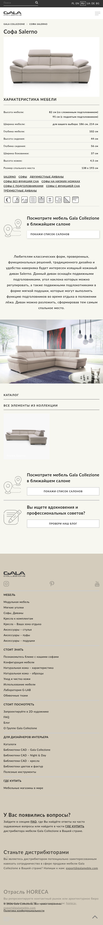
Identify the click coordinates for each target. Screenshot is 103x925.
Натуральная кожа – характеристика (28, 667)
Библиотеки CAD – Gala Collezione (27, 749)
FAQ (6, 717)
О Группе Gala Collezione (20, 728)
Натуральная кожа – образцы (24, 673)
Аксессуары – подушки (19, 640)
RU (83, 3)
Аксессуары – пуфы (17, 635)
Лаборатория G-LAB (17, 689)
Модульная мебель (16, 601)
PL (73, 3)
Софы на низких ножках (61, 181)
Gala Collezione (14, 24)
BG (97, 3)
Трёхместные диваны (20, 190)
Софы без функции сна (21, 181)
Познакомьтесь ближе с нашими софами (31, 656)
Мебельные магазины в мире (23, 787)
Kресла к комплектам (18, 618)
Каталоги (10, 744)
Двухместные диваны (47, 176)
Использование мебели (20, 684)
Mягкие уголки (14, 607)
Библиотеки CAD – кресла (21, 760)
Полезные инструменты (20, 771)
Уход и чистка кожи (17, 678)
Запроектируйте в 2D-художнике (26, 711)
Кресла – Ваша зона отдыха (22, 624)
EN (77, 3)
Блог (7, 722)
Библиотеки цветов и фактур (23, 766)
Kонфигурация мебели (19, 662)
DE (93, 3)
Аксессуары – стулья (18, 629)
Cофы (23, 176)
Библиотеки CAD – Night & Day (25, 755)
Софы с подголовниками (23, 185)
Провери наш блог (63, 523)
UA (88, 3)
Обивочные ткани (16, 695)
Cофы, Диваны (14, 613)
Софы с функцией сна (63, 185)
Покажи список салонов (50, 234)
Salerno (10, 176)
